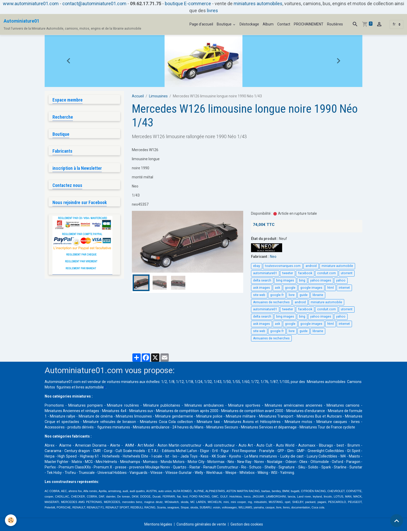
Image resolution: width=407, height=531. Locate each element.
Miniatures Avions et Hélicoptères (252, 422)
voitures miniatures (123, 382)
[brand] (72, 24)
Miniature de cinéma (96, 416)
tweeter (287, 273)
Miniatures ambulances (204, 405)
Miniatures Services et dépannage (269, 427)
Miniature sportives (244, 405)
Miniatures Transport (276, 416)
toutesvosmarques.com (283, 266)
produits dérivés (80, 427)
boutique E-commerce (188, 3)
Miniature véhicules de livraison (109, 422)
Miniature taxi (208, 422)
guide (304, 295)
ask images (261, 288)
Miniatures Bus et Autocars (319, 416)
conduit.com (326, 273)
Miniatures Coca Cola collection (166, 422)
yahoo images (320, 280)
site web (259, 295)
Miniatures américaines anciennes (293, 405)
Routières (335, 24)
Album (268, 24)
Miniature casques (331, 422)
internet (344, 288)
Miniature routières (123, 405)
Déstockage (249, 24)
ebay (256, 266)
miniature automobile (337, 266)
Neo (273, 256)
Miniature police (209, 416)
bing (302, 280)
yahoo (340, 280)
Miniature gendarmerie (174, 416)
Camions (354, 382)
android (311, 266)
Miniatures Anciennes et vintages (72, 411)
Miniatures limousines (134, 416)
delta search (262, 280)
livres (212, 10)
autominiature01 (265, 273)
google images (311, 288)
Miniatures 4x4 (114, 411)
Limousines (158, 96)
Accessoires (55, 427)
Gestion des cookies (246, 524)
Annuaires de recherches (271, 302)
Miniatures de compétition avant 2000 (252, 411)
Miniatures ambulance (151, 427)
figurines (64, 387)
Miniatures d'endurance (305, 411)
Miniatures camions (343, 405)
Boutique (224, 24)
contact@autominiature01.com (94, 3)
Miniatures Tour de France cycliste (327, 427)
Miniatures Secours (222, 427)
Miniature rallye (62, 416)
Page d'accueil (201, 24)
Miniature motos (298, 422)
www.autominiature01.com (31, 3)
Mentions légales (158, 524)
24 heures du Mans (188, 427)
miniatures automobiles (258, 3)
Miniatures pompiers (85, 405)
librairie (318, 295)
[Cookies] (11, 520)
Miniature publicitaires (161, 405)
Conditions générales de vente (201, 524)
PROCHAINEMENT (308, 24)
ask (277, 288)
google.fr (277, 295)
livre (292, 295)
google (290, 288)
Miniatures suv (141, 411)
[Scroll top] (396, 520)
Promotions (54, 405)
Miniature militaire (241, 416)
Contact (283, 24)
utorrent (346, 273)
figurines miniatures (113, 427)
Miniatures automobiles (326, 382)
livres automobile (90, 387)
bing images (285, 280)
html (330, 288)
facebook (305, 273)
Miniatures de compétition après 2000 (187, 411)
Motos (50, 387)
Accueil (138, 96)
